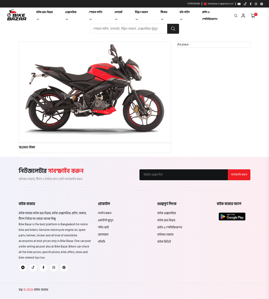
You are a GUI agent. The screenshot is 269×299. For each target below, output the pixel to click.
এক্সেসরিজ (70, 15)
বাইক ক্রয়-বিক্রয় (44, 15)
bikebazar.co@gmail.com (219, 4)
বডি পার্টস (184, 15)
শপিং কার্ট (103, 227)
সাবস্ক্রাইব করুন (239, 174)
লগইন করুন (104, 213)
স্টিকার (163, 15)
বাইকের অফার (165, 234)
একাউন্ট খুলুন (105, 220)
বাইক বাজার (40, 289)
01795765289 (193, 4)
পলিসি (101, 241)
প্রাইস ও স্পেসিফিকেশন (209, 15)
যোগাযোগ (103, 234)
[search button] (173, 29)
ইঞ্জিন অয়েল (141, 15)
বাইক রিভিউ (164, 241)
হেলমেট (118, 15)
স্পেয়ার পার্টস (95, 15)
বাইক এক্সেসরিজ (166, 213)
